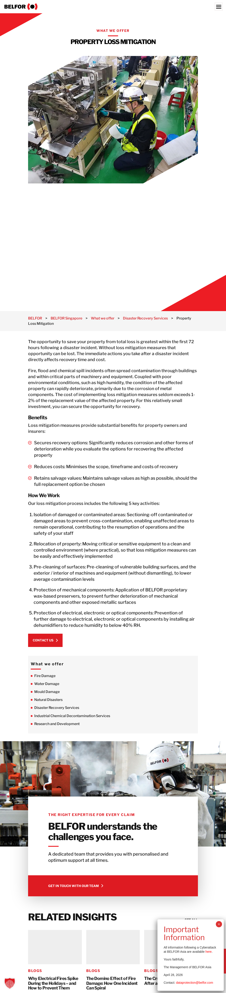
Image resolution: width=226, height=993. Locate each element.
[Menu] (219, 7)
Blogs (35, 971)
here (208, 951)
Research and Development (57, 724)
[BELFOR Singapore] (113, 6)
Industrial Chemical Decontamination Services (72, 716)
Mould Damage (47, 692)
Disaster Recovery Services (56, 708)
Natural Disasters (48, 700)
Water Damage (46, 684)
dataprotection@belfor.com (194, 982)
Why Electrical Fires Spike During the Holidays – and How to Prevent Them (53, 983)
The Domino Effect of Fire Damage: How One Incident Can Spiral (112, 983)
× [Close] (219, 924)
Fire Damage (45, 676)
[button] (9, 983)
